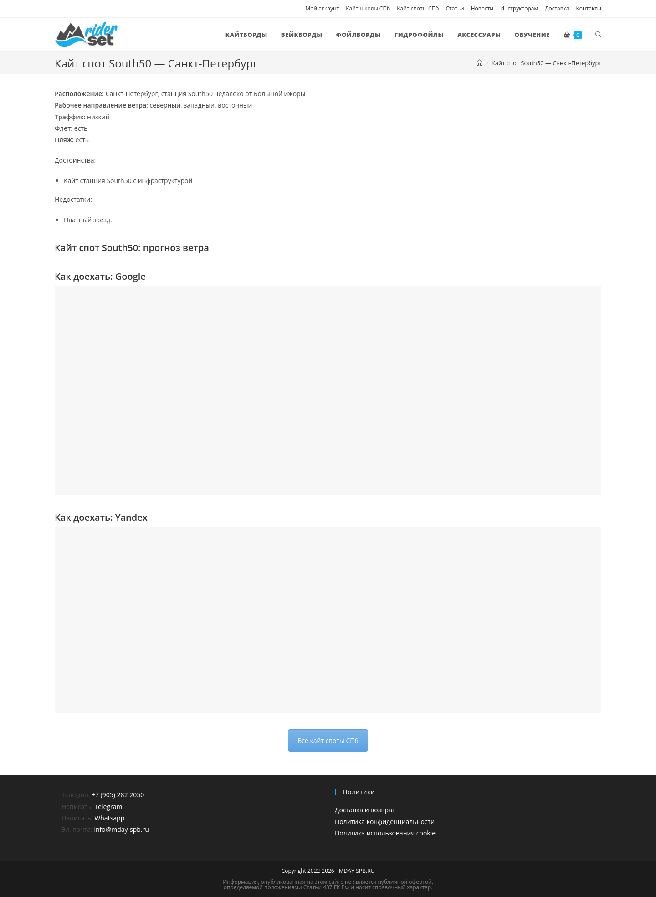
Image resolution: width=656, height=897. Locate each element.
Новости (482, 8)
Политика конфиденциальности (385, 821)
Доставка (557, 8)
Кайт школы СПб (368, 8)
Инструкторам (519, 8)
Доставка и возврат (365, 809)
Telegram (108, 806)
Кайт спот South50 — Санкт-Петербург (546, 63)
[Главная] (479, 63)
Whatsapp (109, 818)
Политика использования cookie (385, 833)
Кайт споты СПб (418, 8)
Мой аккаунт (322, 8)
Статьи (455, 8)
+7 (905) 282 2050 (118, 794)
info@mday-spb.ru (121, 829)
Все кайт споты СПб (328, 740)
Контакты (588, 8)
